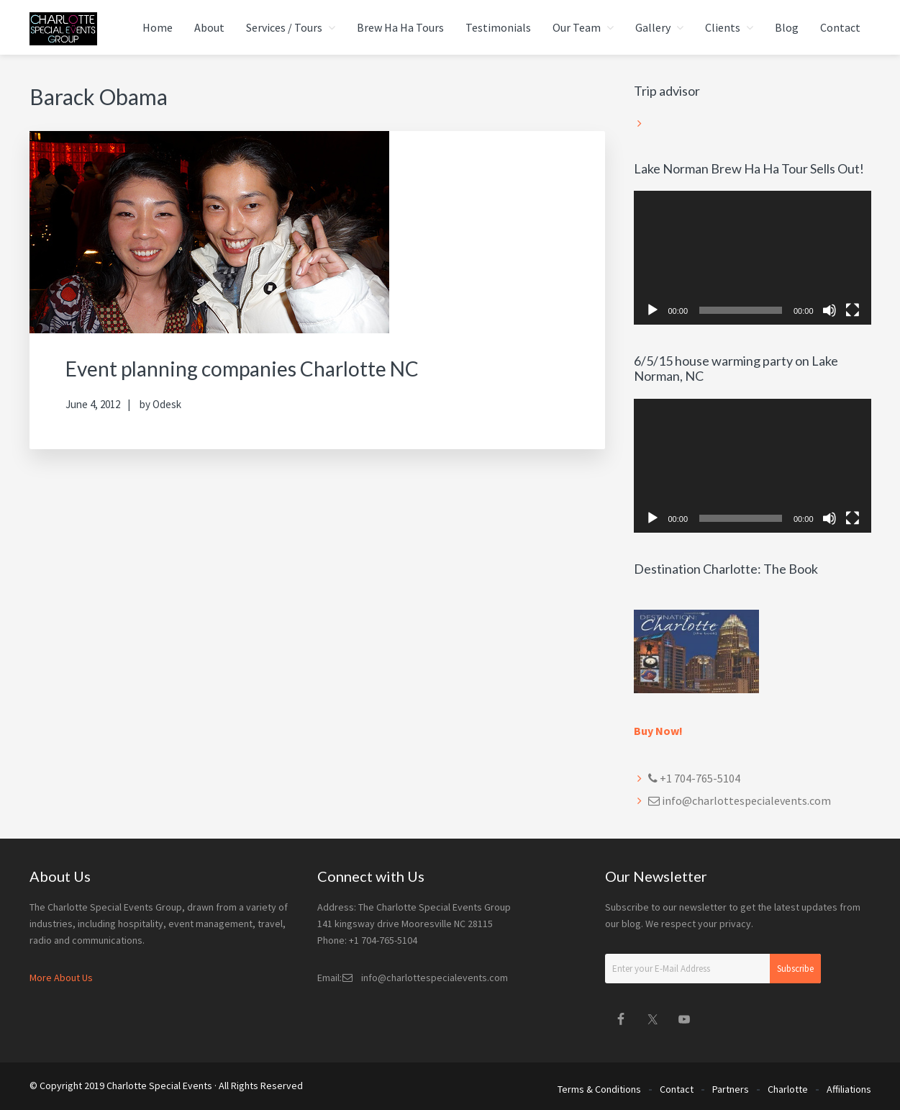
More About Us (61, 977)
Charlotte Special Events (159, 1085)
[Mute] (829, 310)
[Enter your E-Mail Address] (713, 968)
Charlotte (788, 1087)
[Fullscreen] (852, 310)
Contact (677, 1087)
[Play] (652, 310)
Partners (730, 1087)
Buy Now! (658, 730)
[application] (752, 258)
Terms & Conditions (599, 1087)
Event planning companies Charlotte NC (254, 368)
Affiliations (849, 1087)
